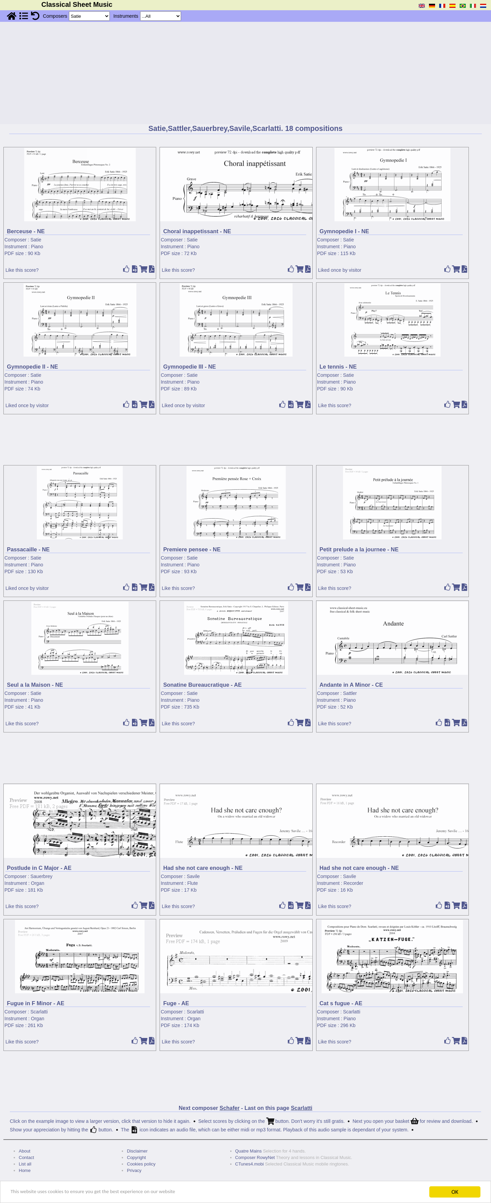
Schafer (230, 1108)
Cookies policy (141, 1164)
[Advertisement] (245, 73)
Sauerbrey (41, 876)
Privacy (134, 1170)
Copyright (136, 1157)
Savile (193, 876)
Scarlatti (39, 1011)
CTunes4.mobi (249, 1164)
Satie (35, 239)
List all (25, 1164)
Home (25, 1170)
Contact (26, 1157)
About (24, 1151)
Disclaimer (137, 1151)
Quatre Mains (248, 1151)
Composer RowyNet (255, 1157)
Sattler (350, 693)
